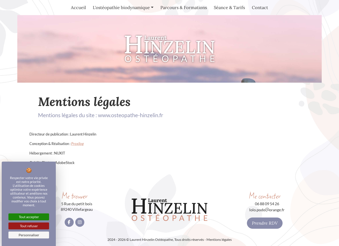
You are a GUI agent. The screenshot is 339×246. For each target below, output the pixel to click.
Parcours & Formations (183, 7)
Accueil (78, 7)
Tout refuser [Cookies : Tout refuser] (29, 226)
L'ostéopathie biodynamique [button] (121, 7)
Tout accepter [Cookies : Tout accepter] (29, 217)
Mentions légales (219, 239)
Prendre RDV (265, 223)
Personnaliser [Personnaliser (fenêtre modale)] (29, 235)
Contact (260, 7)
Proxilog (77, 143)
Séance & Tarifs (229, 7)
